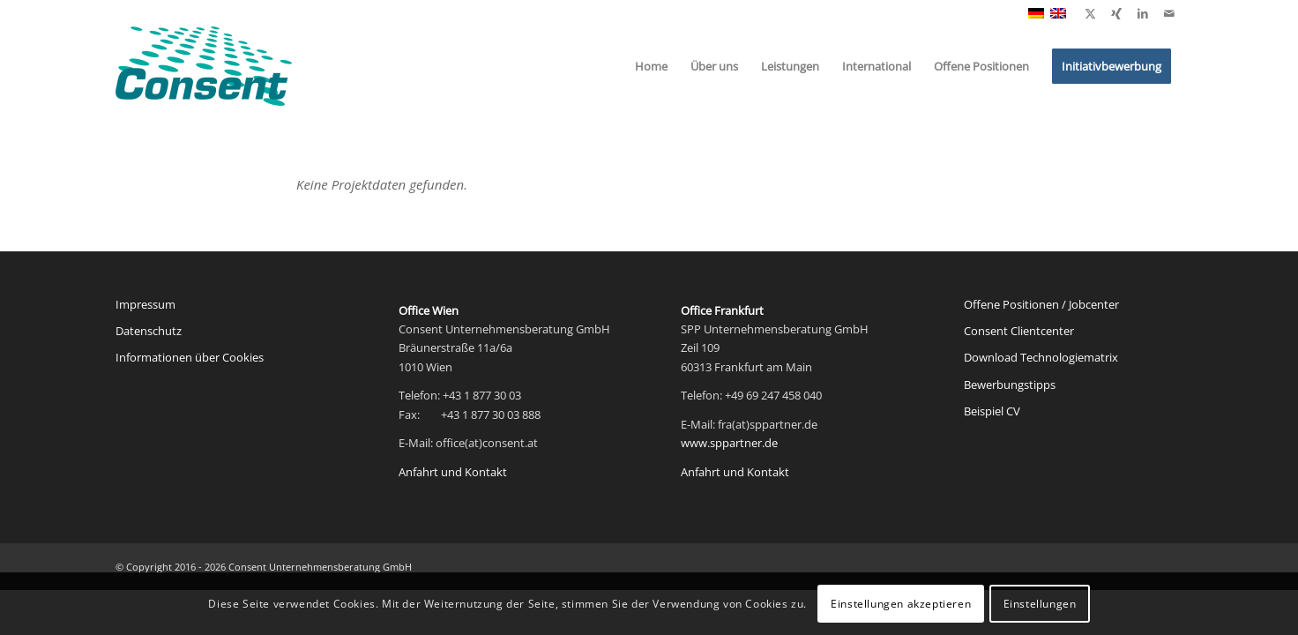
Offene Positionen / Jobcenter (1041, 304)
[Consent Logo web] (204, 66)
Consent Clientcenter (1019, 331)
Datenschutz (149, 331)
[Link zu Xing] (1116, 13)
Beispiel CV (992, 411)
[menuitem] (651, 66)
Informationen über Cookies (190, 357)
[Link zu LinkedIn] (1143, 13)
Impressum (145, 304)
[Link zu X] (1090, 13)
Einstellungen (1040, 603)
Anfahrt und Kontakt (453, 472)
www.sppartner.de (729, 443)
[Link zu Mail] (1169, 13)
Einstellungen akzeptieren (901, 603)
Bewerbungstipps (1010, 384)
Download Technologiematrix (1041, 357)
